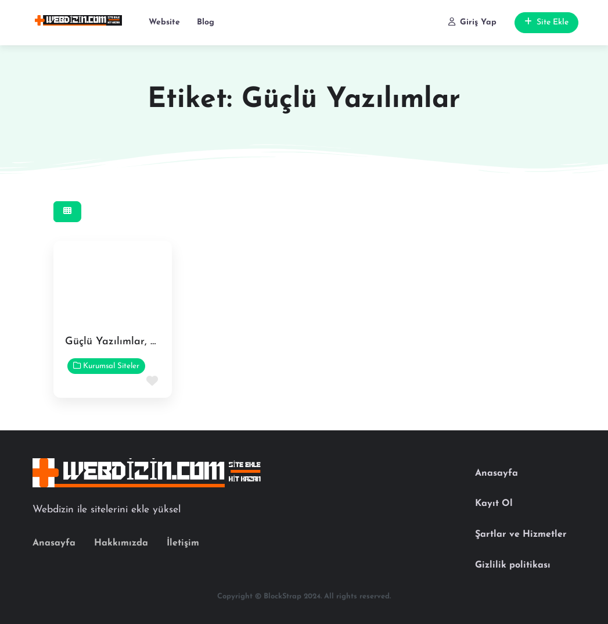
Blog (205, 22)
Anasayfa (54, 543)
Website (164, 22)
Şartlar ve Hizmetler (521, 534)
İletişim (183, 543)
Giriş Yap (472, 22)
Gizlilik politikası (513, 565)
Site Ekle (546, 22)
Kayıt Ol (494, 503)
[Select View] (67, 212)
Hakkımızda (121, 543)
